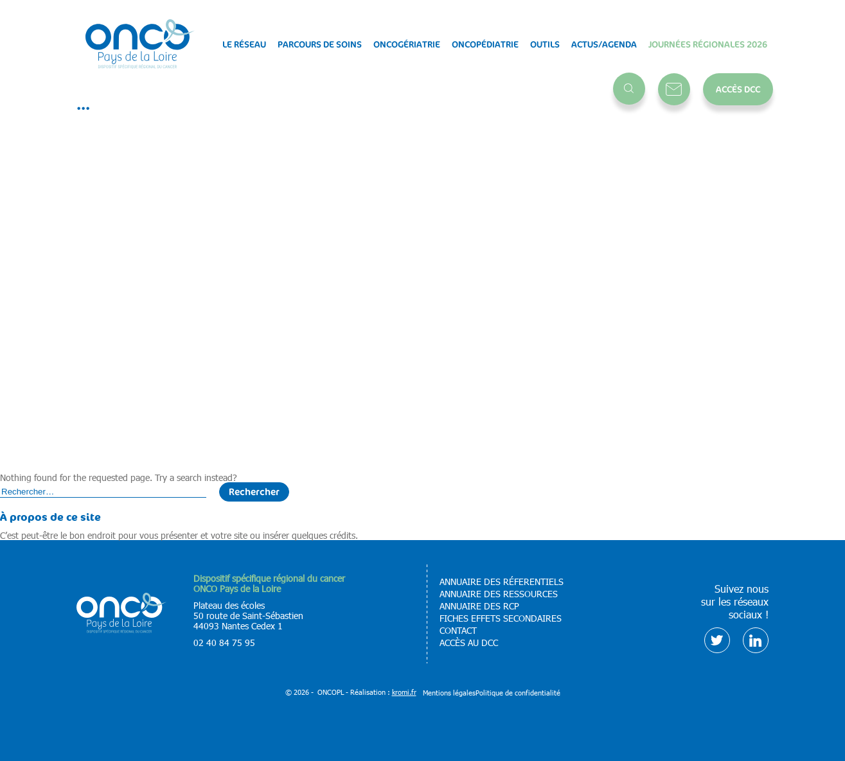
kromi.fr (404, 692)
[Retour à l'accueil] (140, 44)
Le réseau (244, 44)
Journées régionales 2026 (707, 44)
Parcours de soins (320, 44)
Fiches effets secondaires (501, 618)
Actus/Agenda (604, 44)
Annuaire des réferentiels (502, 581)
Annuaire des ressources (499, 594)
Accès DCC (738, 89)
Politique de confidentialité (518, 692)
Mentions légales (449, 692)
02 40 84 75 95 (224, 642)
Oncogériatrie (406, 44)
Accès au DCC (469, 642)
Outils (545, 44)
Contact (674, 89)
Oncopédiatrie (485, 44)
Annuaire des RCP (479, 606)
